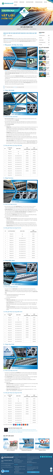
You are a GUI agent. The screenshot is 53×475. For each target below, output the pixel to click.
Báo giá (40, 37)
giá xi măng (15, 87)
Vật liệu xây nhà (41, 35)
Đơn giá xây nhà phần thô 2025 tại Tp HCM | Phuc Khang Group (47, 62)
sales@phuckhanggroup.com (32, 462)
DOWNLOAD (33, 472)
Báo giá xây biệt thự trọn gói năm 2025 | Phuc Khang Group (48, 74)
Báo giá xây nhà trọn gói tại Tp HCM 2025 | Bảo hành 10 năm (47, 57)
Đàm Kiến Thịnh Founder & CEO (15, 428)
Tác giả (40, 44)
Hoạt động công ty (42, 42)
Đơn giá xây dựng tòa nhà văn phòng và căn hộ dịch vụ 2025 (47, 51)
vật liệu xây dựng (8, 39)
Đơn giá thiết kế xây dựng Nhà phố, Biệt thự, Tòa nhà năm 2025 (47, 68)
